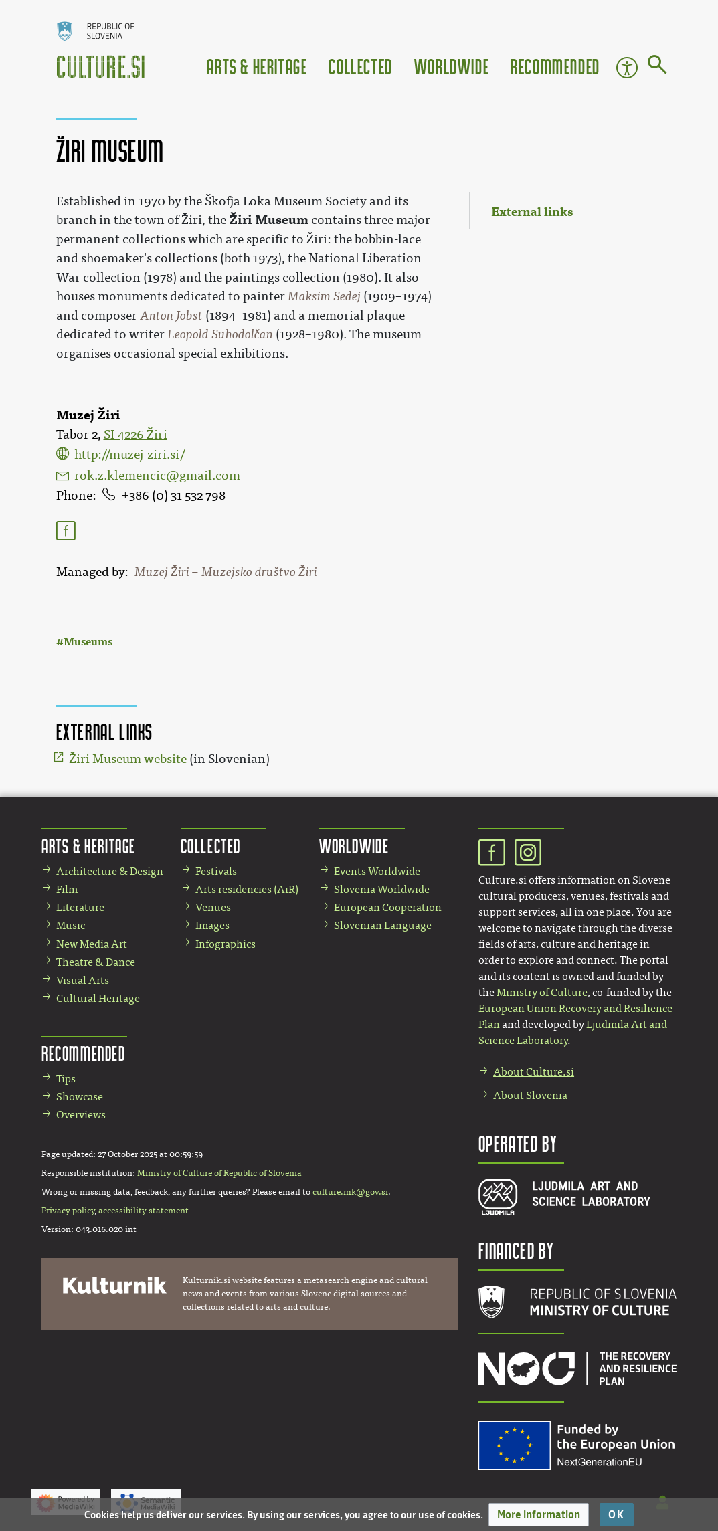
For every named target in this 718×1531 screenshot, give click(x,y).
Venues (213, 907)
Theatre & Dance (95, 962)
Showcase (79, 1096)
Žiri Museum (268, 219)
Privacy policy (67, 1210)
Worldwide (451, 66)
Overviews (81, 1114)
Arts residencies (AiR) (246, 889)
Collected (360, 66)
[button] (538, 1514)
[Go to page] (657, 67)
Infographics (225, 944)
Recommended (555, 66)
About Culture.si (533, 1071)
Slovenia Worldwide (382, 889)
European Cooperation (388, 907)
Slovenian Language (383, 925)
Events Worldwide (377, 871)
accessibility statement (143, 1210)
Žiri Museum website (128, 759)
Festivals (216, 871)
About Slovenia (530, 1095)
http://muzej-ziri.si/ (129, 454)
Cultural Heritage (98, 998)
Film (67, 889)
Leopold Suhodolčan (220, 334)
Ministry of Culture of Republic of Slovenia (219, 1173)
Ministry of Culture (542, 992)
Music (70, 925)
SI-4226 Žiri (135, 434)
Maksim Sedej (324, 296)
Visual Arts (82, 980)
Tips (66, 1078)
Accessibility (627, 67)
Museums (88, 641)
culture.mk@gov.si (350, 1192)
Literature (80, 907)
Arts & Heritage (257, 66)
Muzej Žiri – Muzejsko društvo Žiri (225, 572)
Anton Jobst (171, 315)
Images (212, 925)
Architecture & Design (109, 871)
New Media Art (91, 944)
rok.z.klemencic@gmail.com (157, 475)
